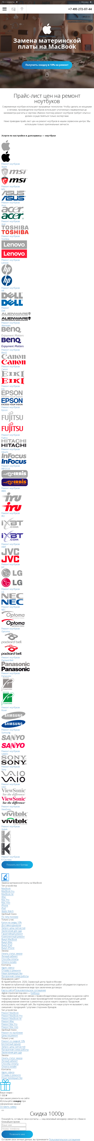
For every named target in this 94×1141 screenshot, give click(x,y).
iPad (3, 908)
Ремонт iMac (7, 1021)
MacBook (6, 888)
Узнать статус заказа (11, 953)
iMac (3, 897)
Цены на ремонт (9, 1035)
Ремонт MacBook (10, 1012)
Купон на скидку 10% (11, 922)
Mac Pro (5, 899)
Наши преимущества (11, 973)
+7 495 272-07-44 (80, 9)
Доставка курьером (11, 925)
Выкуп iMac (6, 942)
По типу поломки (9, 916)
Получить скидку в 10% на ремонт (47, 64)
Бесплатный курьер (11, 1044)
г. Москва (84, 2)
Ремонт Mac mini (9, 1027)
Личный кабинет (9, 956)
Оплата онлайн (9, 962)
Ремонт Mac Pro (9, 1024)
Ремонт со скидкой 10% (13, 1041)
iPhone (4, 905)
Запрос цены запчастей (13, 928)
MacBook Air (7, 894)
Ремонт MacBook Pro (11, 1015)
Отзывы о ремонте (11, 970)
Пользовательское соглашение (30, 990)
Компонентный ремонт (13, 936)
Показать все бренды (17, 864)
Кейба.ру (35, 993)
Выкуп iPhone (7, 947)
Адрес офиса (7, 967)
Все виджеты (8, 2)
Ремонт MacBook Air (11, 1018)
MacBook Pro (7, 891)
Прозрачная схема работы (15, 976)
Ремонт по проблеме (12, 1032)
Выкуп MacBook (9, 939)
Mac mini (5, 902)
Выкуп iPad (6, 945)
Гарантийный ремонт (12, 933)
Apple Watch (7, 911)
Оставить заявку (8, 1106)
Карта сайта (7, 990)
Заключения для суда (11, 930)
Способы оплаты (9, 959)
